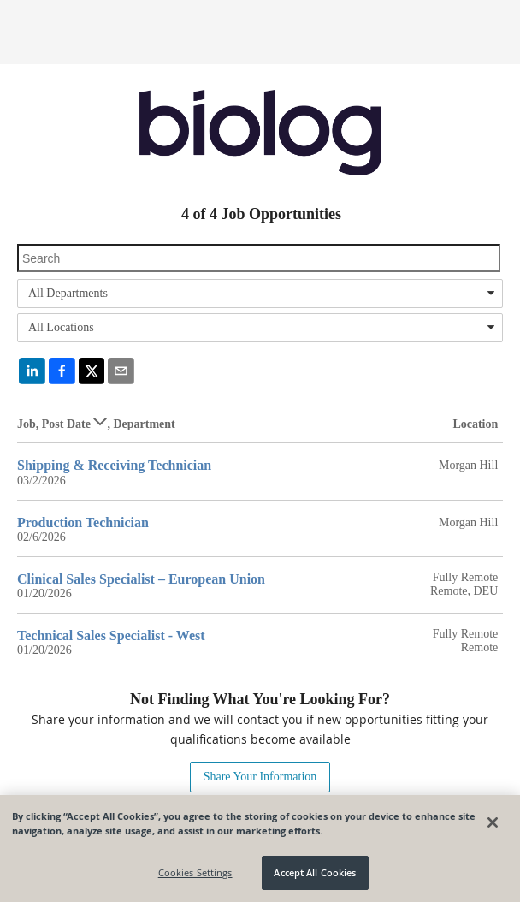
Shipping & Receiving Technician (114, 465)
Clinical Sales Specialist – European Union (141, 579)
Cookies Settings (195, 872)
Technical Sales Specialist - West (111, 635)
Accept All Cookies (315, 872)
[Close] (492, 822)
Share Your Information (260, 776)
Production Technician (83, 522)
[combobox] (260, 293)
